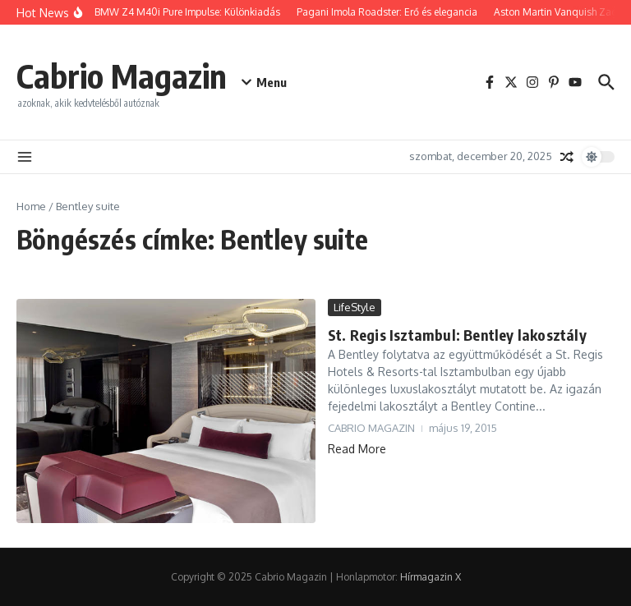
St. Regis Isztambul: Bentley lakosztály (457, 334)
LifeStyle (354, 307)
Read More (357, 449)
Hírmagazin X (430, 577)
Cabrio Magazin (121, 75)
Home (31, 206)
